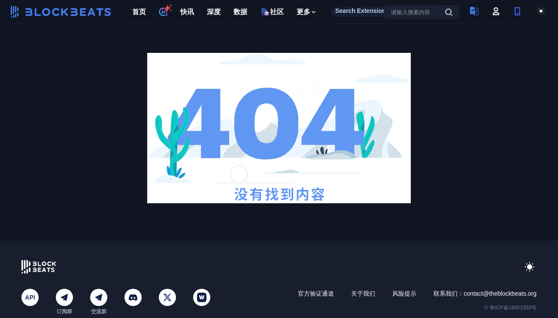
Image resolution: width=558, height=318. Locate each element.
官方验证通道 (316, 293)
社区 (272, 11)
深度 (214, 11)
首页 (139, 11)
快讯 (187, 11)
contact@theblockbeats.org (500, 293)
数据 (240, 11)
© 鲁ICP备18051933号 (510, 308)
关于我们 (363, 293)
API (30, 297)
